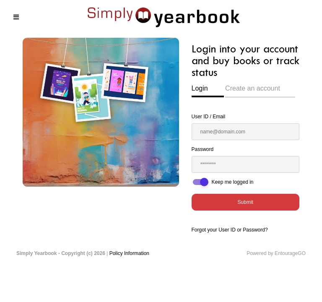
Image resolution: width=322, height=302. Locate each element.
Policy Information (129, 253)
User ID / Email (209, 117)
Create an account (252, 88)
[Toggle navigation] (16, 17)
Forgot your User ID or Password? (230, 230)
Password (203, 149)
